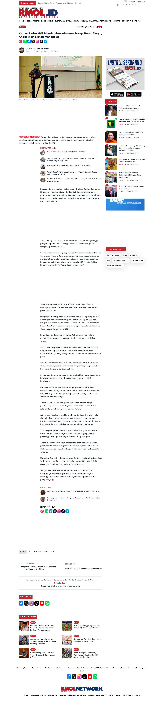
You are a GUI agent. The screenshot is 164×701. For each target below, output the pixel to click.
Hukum (121, 138)
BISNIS (43, 21)
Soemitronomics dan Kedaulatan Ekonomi (66, 152)
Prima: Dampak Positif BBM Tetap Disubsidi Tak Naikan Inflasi (42, 655)
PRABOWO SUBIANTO (114, 265)
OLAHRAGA (94, 21)
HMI (30, 552)
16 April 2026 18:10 (131, 124)
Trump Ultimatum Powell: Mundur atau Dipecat (131, 187)
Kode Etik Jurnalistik (100, 668)
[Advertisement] (60, 118)
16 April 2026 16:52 (131, 164)
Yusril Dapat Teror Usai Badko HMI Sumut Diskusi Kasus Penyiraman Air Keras (72, 173)
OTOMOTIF (126, 21)
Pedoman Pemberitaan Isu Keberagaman (130, 668)
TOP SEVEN (111, 101)
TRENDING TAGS (115, 249)
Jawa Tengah (114, 695)
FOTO (134, 21)
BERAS (46, 552)
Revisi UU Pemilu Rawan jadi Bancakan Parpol (83, 568)
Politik (22, 27)
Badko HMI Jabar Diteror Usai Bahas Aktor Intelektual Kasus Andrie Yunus (74, 180)
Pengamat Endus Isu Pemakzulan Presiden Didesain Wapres (131, 107)
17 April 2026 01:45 (131, 180)
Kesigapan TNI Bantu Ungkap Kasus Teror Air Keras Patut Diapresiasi (73, 499)
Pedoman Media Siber (54, 668)
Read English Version (87, 27)
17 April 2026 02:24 (132, 153)
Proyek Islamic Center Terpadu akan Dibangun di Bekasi (59, 3)
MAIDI (125, 255)
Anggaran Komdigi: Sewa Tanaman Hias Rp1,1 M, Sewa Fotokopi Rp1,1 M (43, 641)
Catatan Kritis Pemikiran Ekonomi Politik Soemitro (69, 165)
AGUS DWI (51, 507)
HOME (21, 21)
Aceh (26, 695)
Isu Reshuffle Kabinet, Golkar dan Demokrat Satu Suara (132, 160)
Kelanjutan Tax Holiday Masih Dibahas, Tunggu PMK (87, 640)
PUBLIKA (84, 21)
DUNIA (69, 21)
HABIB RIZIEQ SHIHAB (121, 260)
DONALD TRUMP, (113, 255)
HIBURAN (116, 21)
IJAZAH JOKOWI (137, 260)
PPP (108, 260)
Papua (137, 695)
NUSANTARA (60, 21)
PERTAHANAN (105, 21)
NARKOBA (133, 255)
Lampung (81, 695)
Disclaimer (36, 668)
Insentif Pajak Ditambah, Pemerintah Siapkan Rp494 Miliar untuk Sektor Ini (86, 655)
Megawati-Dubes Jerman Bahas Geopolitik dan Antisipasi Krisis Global (38, 567)
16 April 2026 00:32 (132, 111)
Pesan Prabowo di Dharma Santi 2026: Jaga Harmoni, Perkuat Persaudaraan (42, 627)
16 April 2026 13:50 (132, 138)
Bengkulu (52, 695)
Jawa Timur (127, 695)
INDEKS (28, 21)
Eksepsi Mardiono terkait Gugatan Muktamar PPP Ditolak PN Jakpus (132, 120)
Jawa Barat (101, 695)
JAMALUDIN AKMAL (42, 49)
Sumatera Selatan (67, 695)
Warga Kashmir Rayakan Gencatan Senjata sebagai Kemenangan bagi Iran (70, 159)
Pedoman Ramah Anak (77, 668)
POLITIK (36, 21)
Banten (90, 695)
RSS (82, 671)
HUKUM (76, 21)
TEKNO (50, 21)
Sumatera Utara (38, 695)
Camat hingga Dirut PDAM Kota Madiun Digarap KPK (131, 133)
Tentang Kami (22, 668)
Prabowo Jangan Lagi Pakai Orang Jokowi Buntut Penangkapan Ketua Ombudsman (132, 148)
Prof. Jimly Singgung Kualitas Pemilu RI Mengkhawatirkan (87, 626)
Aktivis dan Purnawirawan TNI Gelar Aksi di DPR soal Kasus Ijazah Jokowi (130, 175)
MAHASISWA (38, 552)
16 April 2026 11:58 (131, 191)
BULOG (53, 552)
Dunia (121, 191)
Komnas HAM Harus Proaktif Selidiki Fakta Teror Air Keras (73, 491)
